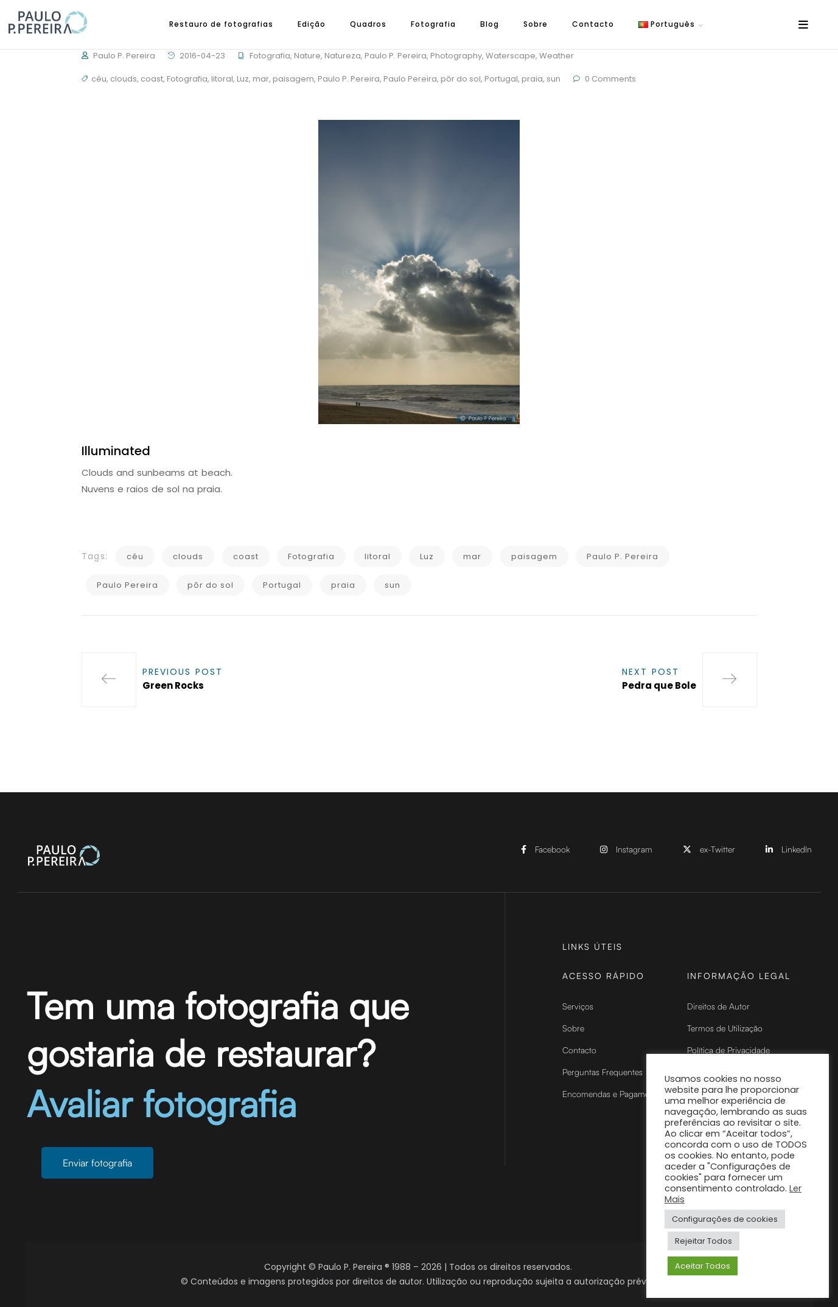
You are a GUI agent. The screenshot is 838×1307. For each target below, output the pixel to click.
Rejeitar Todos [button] (703, 1241)
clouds (123, 79)
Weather (556, 55)
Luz (243, 79)
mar (261, 79)
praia (532, 79)
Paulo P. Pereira (124, 55)
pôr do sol (461, 79)
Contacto (593, 24)
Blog (489, 24)
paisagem (293, 79)
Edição (312, 24)
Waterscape (511, 55)
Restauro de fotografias (221, 24)
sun (553, 79)
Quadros (368, 24)
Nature (307, 55)
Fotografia (433, 24)
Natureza (342, 55)
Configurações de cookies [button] (725, 1219)
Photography (456, 55)
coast (152, 79)
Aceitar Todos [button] (702, 1266)
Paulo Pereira (410, 79)
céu (98, 79)
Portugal (501, 79)
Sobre (535, 24)
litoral (222, 79)
